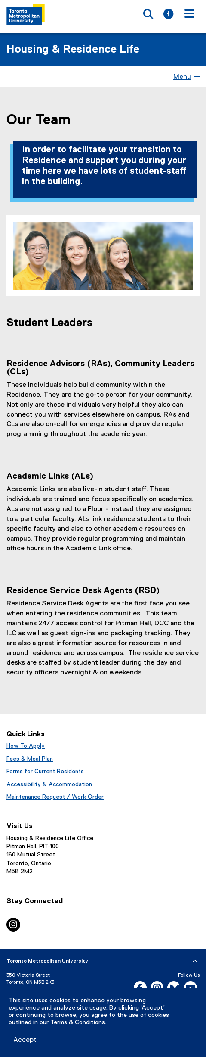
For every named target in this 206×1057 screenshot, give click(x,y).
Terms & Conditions (77, 1022)
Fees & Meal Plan (29, 759)
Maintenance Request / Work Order (55, 797)
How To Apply (25, 746)
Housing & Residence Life (72, 49)
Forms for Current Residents (45, 771)
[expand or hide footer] (195, 961)
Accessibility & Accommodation (49, 784)
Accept (25, 1040)
